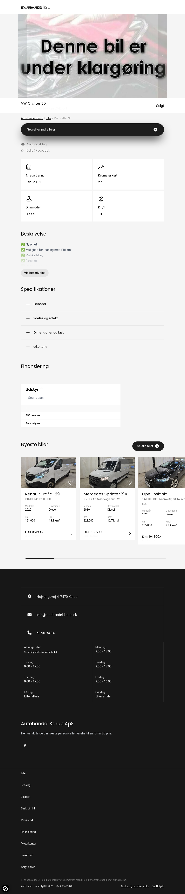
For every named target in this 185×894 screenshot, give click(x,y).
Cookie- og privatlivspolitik (135, 886)
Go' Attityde (158, 886)
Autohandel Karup (32, 118)
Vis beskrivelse (34, 273)
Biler (48, 118)
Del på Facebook (35, 150)
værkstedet (51, 652)
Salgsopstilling (34, 144)
